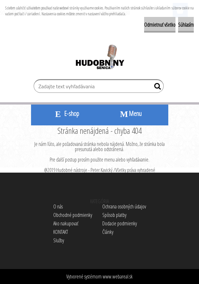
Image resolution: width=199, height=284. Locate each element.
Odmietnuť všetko (159, 24)
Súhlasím (186, 24)
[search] (156, 87)
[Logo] (99, 58)
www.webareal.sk (118, 276)
